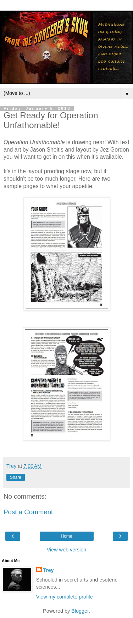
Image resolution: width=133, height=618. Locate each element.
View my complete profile (64, 597)
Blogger (80, 611)
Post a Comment (28, 512)
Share (15, 477)
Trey (48, 570)
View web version (67, 549)
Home (66, 536)
